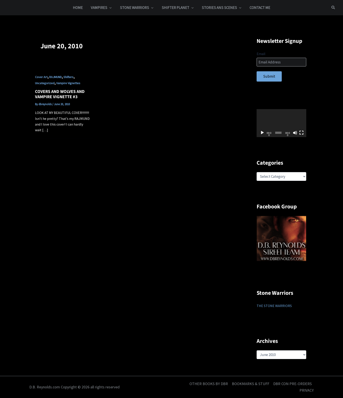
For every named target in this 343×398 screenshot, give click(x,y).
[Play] (262, 133)
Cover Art (41, 77)
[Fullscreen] (301, 133)
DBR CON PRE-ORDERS (292, 383)
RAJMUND (55, 77)
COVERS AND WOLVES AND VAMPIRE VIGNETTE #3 (60, 94)
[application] (281, 123)
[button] (110, 7)
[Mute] (295, 133)
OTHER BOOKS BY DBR (208, 383)
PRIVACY (306, 390)
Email (261, 54)
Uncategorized (44, 83)
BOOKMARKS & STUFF (250, 383)
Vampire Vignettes (68, 83)
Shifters (68, 77)
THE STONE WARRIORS (274, 306)
